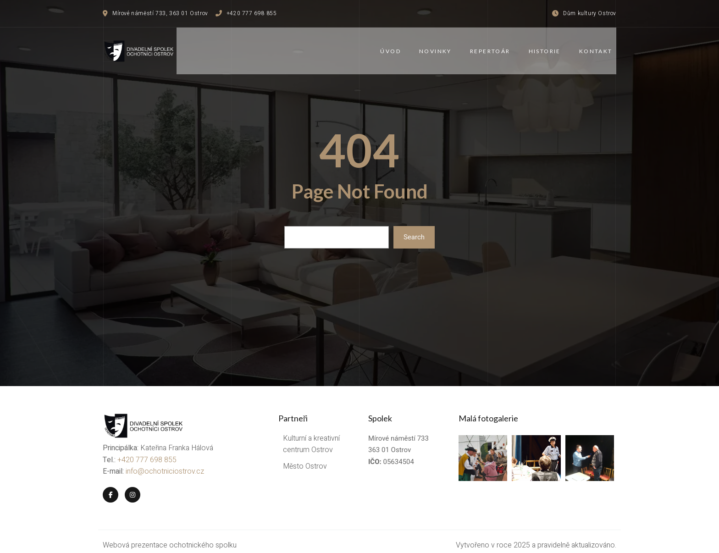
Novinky (439, 47)
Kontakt (599, 47)
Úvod (394, 47)
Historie (548, 47)
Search (414, 229)
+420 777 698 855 (147, 452)
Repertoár (494, 47)
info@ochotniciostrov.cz (165, 463)
